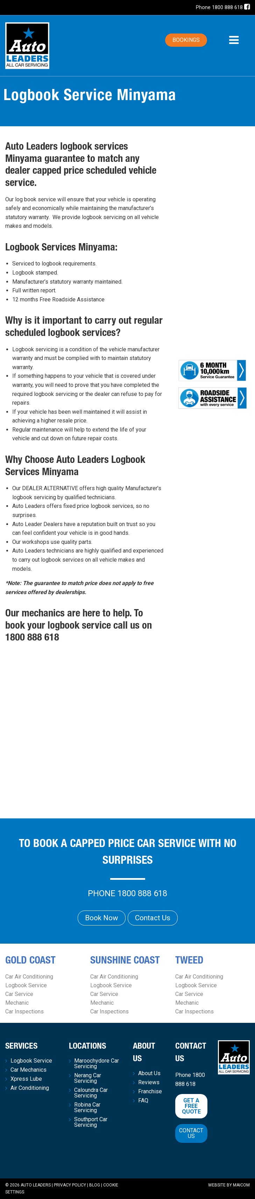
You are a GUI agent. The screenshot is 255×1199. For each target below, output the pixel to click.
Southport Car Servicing (90, 1122)
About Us (149, 1073)
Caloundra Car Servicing (91, 1093)
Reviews (149, 1082)
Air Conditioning (29, 1088)
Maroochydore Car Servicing (96, 1063)
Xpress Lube (26, 1079)
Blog (94, 1185)
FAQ (143, 1100)
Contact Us (152, 918)
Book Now (101, 918)
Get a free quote (191, 1106)
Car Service (19, 994)
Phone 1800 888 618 (219, 7)
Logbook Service (26, 985)
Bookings (186, 40)
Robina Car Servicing (87, 1107)
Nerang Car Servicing (87, 1078)
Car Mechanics (28, 1070)
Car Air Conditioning (29, 976)
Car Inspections (24, 1011)
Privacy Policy (70, 1185)
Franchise (150, 1091)
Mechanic (17, 1002)
